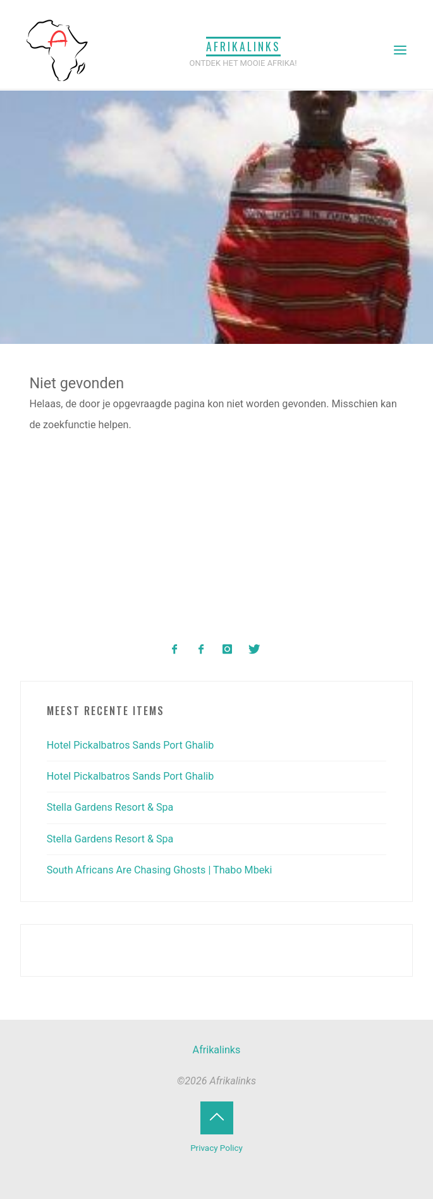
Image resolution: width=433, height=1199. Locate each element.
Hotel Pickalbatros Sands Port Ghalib (130, 745)
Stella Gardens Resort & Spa (110, 807)
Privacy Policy (216, 1148)
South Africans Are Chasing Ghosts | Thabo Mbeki (159, 870)
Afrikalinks (243, 46)
